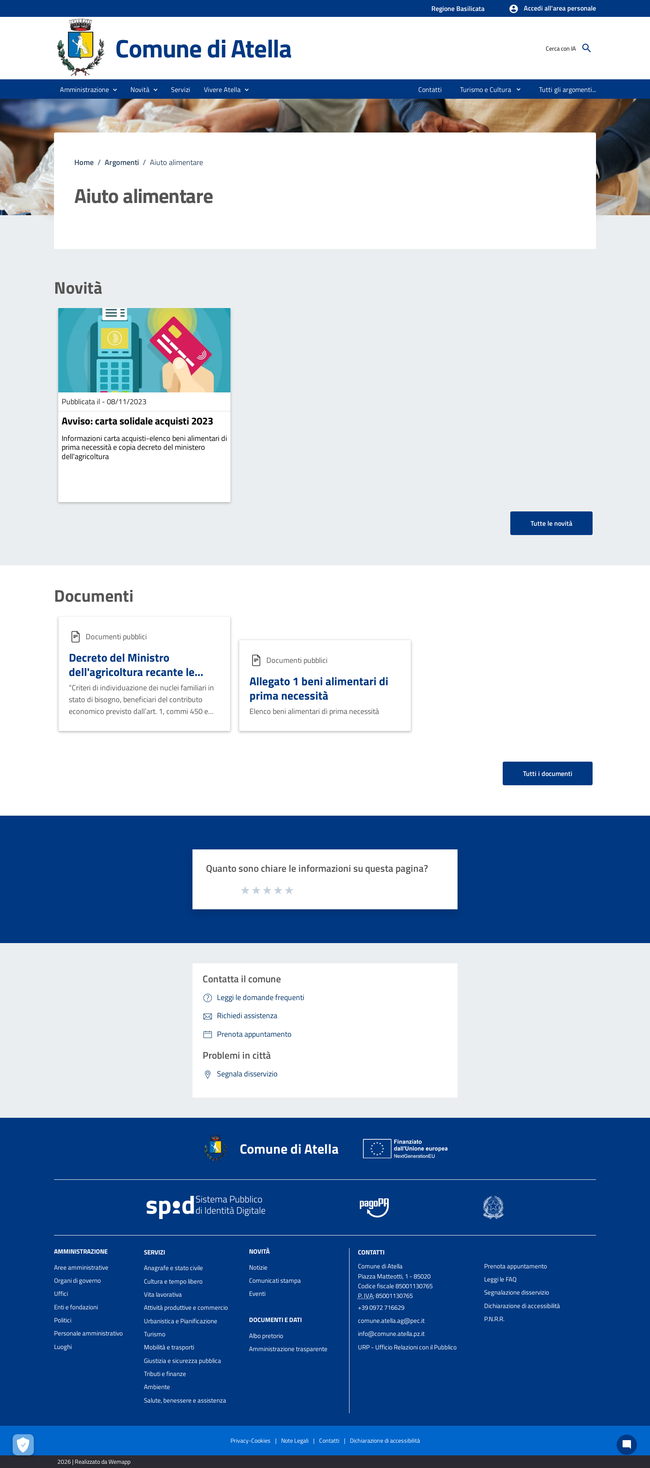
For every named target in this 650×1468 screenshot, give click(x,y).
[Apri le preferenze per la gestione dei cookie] (23, 1444)
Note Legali (295, 1440)
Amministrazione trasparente (288, 1349)
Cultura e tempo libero (173, 1281)
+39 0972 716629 (381, 1307)
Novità (78, 288)
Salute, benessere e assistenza (185, 1400)
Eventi (257, 1293)
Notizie (258, 1267)
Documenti (93, 596)
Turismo (154, 1334)
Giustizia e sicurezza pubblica (182, 1360)
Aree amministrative (81, 1267)
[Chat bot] (626, 1444)
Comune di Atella (203, 48)
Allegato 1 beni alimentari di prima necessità (318, 688)
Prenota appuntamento (515, 1266)
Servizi (154, 1252)
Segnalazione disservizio (516, 1292)
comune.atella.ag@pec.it (391, 1320)
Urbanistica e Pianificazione (180, 1321)
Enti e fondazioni (76, 1307)
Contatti (371, 1252)
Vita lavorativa (163, 1294)
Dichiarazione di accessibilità (522, 1306)
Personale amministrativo (88, 1333)
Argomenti (122, 162)
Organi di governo (77, 1280)
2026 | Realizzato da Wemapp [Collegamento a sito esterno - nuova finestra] (93, 1461)
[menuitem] (430, 89)
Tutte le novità (551, 523)
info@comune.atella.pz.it (391, 1333)
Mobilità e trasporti (169, 1347)
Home (84, 162)
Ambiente (157, 1387)
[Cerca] (586, 48)
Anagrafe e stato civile (173, 1268)
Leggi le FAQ (500, 1279)
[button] (552, 9)
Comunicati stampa (275, 1280)
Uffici (61, 1293)
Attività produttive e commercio (186, 1307)
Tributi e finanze (165, 1374)
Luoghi (63, 1347)
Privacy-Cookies (250, 1440)
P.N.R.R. (494, 1319)
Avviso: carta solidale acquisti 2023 (137, 420)
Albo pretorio (266, 1336)
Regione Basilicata (458, 8)
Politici (62, 1320)
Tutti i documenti (547, 773)
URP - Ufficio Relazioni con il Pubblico (407, 1347)
